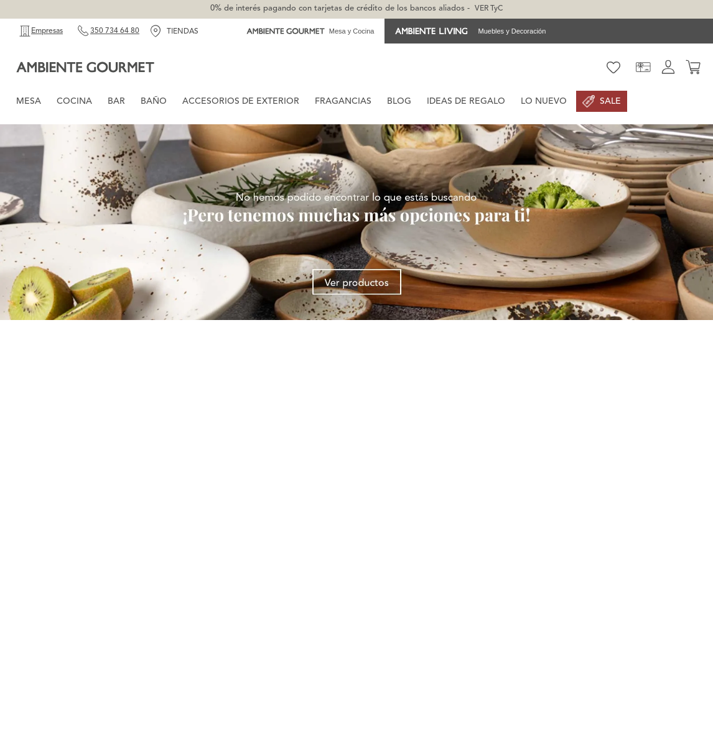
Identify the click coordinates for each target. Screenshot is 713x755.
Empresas (47, 31)
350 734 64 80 (114, 31)
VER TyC (489, 8)
